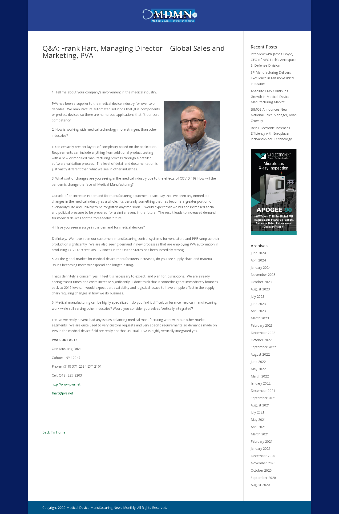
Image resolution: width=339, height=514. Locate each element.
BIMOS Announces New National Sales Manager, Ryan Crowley (274, 115)
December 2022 (263, 332)
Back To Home (53, 432)
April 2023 (258, 311)
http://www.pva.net (66, 384)
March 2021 (260, 434)
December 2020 (263, 456)
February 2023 (262, 325)
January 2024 (260, 267)
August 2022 (260, 354)
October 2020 (261, 470)
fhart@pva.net (62, 393)
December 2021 (263, 390)
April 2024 (258, 260)
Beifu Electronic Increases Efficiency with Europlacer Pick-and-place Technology (271, 133)
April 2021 (258, 427)
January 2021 (260, 448)
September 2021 (263, 398)
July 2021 (257, 412)
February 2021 (262, 441)
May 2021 (258, 419)
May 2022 (258, 369)
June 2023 (258, 303)
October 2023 (261, 282)
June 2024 (258, 253)
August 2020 (260, 484)
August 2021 (260, 405)
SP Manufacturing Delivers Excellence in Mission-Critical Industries (272, 78)
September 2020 (263, 477)
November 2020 (263, 463)
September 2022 (263, 347)
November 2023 (263, 274)
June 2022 (258, 361)
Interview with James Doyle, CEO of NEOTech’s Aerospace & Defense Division (273, 60)
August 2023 (260, 289)
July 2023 (257, 296)
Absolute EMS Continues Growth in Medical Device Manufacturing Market (270, 96)
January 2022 (260, 383)
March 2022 (260, 376)
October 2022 (261, 340)
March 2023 (260, 318)
